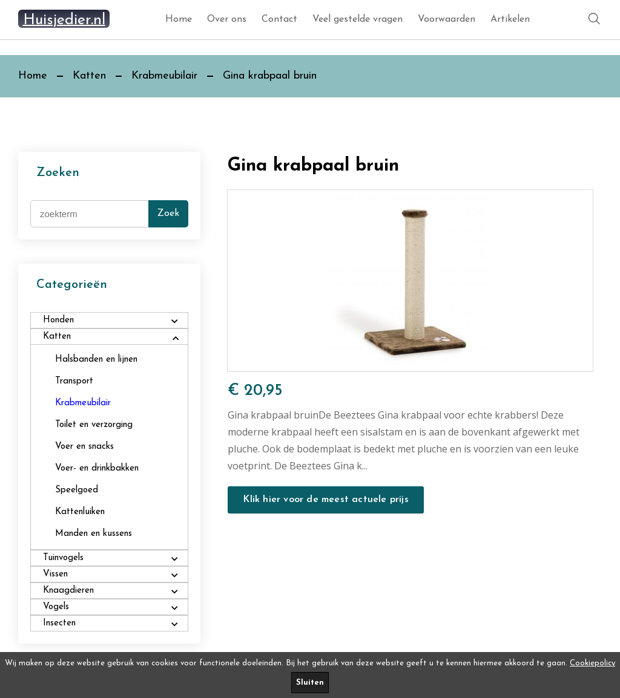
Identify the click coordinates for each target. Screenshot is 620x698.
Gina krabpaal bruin (270, 76)
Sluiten (310, 683)
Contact (279, 19)
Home (178, 19)
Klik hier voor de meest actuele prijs (325, 499)
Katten (89, 76)
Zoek (168, 213)
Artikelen (510, 19)
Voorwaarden (446, 19)
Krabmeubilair (164, 76)
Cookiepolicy (592, 663)
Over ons (226, 19)
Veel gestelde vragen (357, 19)
